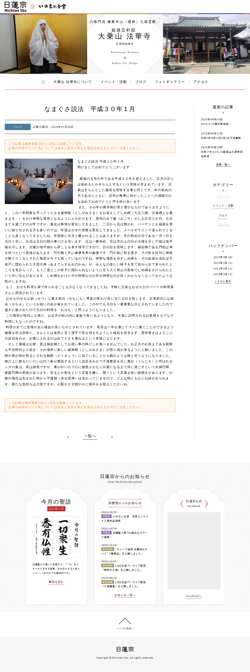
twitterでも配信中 (53, 573)
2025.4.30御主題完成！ (216, 124)
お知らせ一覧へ (125, 595)
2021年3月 (221, 268)
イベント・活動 (114, 82)
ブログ (141, 82)
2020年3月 (221, 274)
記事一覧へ (223, 164)
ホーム (43, 81)
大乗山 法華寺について (72, 82)
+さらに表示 (223, 281)
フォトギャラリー (170, 82)
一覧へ (90, 436)
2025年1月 (221, 263)
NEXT (111, 437)
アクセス (200, 82)
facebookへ (194, 596)
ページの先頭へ (125, 628)
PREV (68, 437)
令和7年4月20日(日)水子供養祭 (221, 138)
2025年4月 (221, 257)
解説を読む (56, 581)
